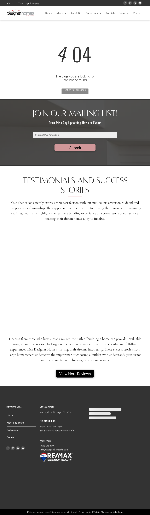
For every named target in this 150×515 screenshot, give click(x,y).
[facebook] (125, 3)
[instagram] (130, 3)
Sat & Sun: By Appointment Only (57, 430)
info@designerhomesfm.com (54, 449)
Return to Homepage (75, 90)
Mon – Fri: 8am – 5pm (51, 426)
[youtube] (140, 3)
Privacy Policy (85, 511)
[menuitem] (48, 13)
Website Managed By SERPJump (108, 511)
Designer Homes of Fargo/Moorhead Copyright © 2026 (52, 511)
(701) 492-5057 (47, 445)
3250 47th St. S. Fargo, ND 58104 (56, 412)
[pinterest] (135, 3)
